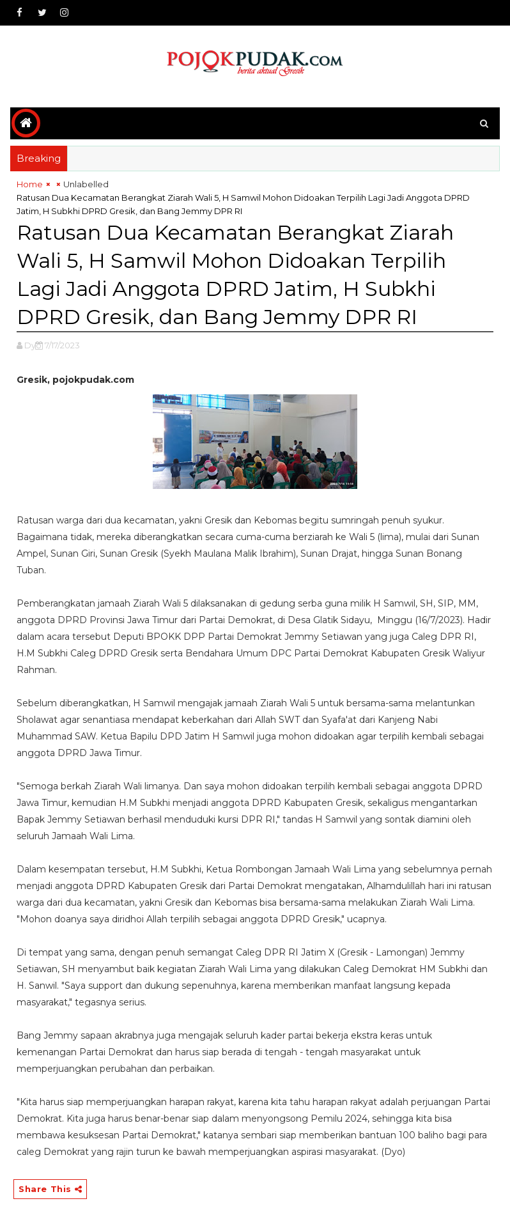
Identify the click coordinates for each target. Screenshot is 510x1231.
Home (30, 184)
